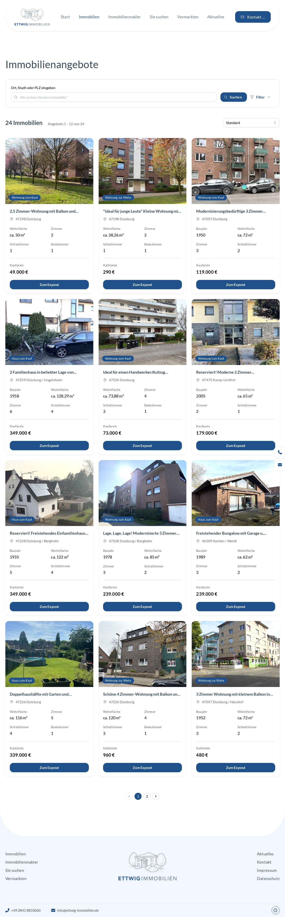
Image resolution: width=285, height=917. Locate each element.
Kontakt (264, 862)
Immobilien (15, 853)
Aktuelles (265, 853)
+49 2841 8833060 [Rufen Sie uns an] (26, 910)
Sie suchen (14, 870)
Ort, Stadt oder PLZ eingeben (33, 88)
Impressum (267, 870)
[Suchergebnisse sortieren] (251, 122)
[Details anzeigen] (49, 284)
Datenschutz (268, 878)
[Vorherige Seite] (129, 796)
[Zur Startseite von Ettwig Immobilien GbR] (32, 17)
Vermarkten (15, 878)
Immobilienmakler (21, 862)
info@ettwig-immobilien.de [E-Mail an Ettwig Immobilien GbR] (78, 910)
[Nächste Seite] (155, 796)
